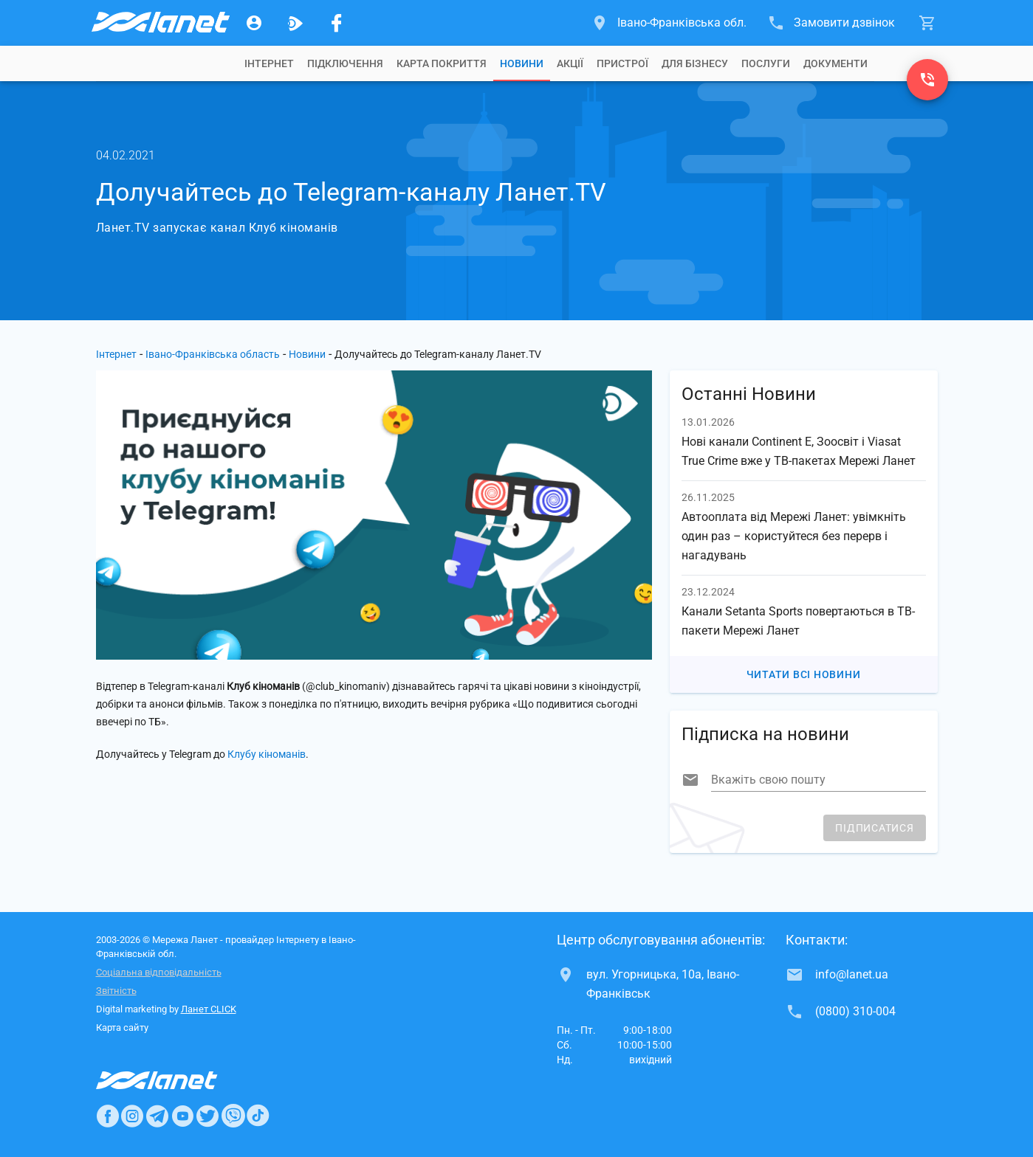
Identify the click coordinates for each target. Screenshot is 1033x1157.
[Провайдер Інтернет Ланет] (174, 1080)
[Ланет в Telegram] (157, 1115)
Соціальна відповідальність (159, 972)
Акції (570, 63)
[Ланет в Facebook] (108, 1115)
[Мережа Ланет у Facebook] (336, 23)
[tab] (269, 63)
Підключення (345, 63)
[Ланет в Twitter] (207, 1115)
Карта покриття (442, 63)
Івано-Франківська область (212, 354)
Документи (835, 63)
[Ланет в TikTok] (258, 1115)
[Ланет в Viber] (233, 1115)
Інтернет (116, 354)
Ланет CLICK (208, 1009)
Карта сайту (122, 1027)
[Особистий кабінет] (254, 23)
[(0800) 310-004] (927, 79)
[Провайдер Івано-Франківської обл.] (159, 23)
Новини (521, 63)
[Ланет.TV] (295, 23)
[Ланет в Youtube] (182, 1115)
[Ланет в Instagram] (132, 1115)
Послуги (765, 63)
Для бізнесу (695, 63)
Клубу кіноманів (266, 754)
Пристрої (622, 63)
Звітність (116, 990)
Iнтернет (269, 63)
